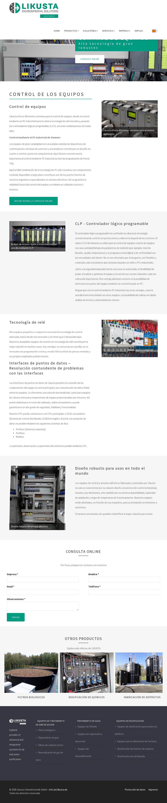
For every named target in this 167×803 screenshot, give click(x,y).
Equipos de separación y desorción (88, 737)
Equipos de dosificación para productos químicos (136, 730)
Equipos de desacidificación (83, 752)
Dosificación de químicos (87, 697)
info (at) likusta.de (58, 789)
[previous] (4, 48)
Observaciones (16, 598)
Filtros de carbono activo (50, 745)
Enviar (16, 617)
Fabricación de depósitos (142, 697)
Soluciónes (90, 31)
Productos (71, 31)
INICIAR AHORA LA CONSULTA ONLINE (34, 201)
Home (57, 31)
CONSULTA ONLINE (90, 59)
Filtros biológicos (31, 697)
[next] (162, 48)
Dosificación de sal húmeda (131, 756)
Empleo (139, 31)
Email (10, 586)
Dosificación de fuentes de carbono (135, 748)
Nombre (93, 574)
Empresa (124, 31)
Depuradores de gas (48, 737)
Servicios (108, 31)
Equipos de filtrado (87, 726)
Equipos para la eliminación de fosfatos (137, 741)
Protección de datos (135, 789)
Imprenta (153, 789)
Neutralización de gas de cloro (49, 756)
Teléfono (94, 586)
